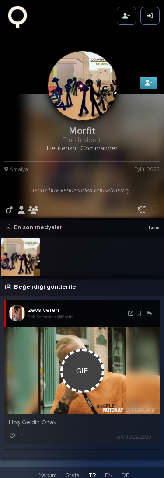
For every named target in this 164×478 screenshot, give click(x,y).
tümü (154, 225)
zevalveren (43, 308)
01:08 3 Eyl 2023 (134, 435)
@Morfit (65, 315)
